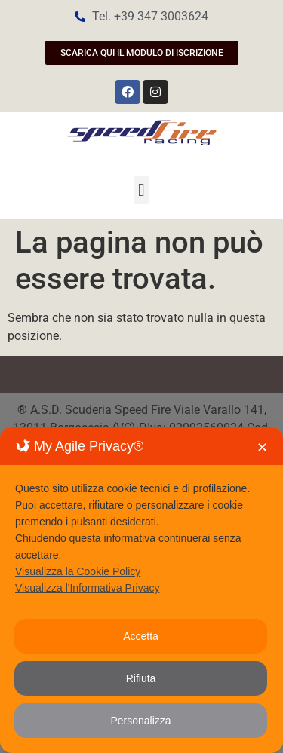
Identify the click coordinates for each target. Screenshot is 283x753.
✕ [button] (262, 447)
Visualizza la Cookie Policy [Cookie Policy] (77, 571)
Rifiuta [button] (141, 678)
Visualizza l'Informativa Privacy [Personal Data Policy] (87, 588)
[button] (141, 190)
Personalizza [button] (140, 721)
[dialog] (141, 590)
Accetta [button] (140, 636)
